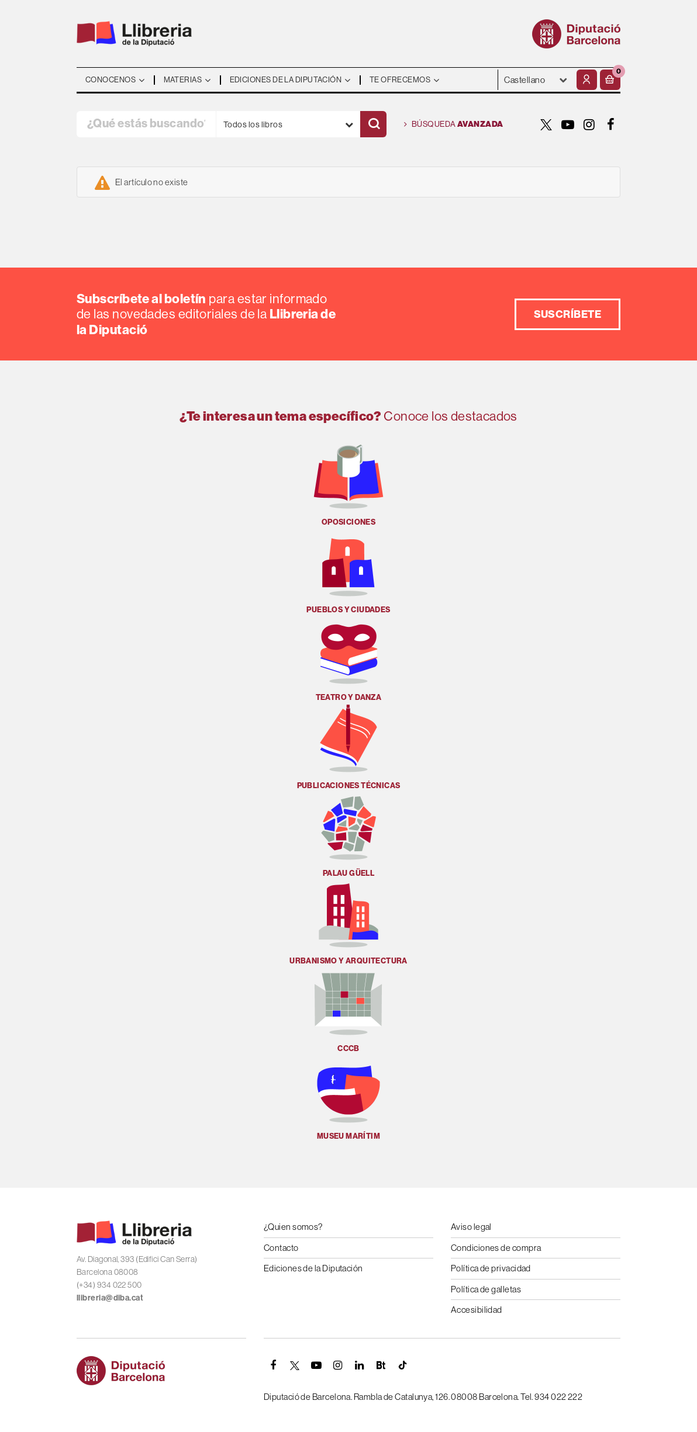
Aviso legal (471, 1226)
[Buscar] (373, 124)
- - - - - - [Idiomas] (536, 79)
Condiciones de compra (496, 1247)
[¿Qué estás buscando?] (146, 124)
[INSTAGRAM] (589, 124)
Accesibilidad (476, 1309)
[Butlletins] (381, 1365)
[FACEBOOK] (611, 124)
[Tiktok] (403, 1365)
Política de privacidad (491, 1268)
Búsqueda (453, 124)
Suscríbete (568, 314)
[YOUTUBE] (567, 124)
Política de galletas (486, 1289)
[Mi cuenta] (587, 80)
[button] (610, 80)
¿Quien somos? (293, 1226)
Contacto (281, 1247)
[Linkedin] (359, 1365)
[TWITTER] (546, 124)
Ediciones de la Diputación (313, 1268)
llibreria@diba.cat (110, 1297)
